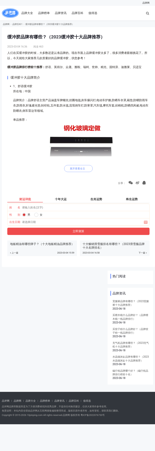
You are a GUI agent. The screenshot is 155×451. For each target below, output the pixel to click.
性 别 (14, 214)
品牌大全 (27, 13)
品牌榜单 (44, 13)
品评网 (5, 400)
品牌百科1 (17, 24)
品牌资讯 (61, 13)
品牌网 (146, 2)
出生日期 (14, 222)
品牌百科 (77, 13)
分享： (121, 183)
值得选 (92, 13)
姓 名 (14, 207)
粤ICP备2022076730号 (93, 415)
